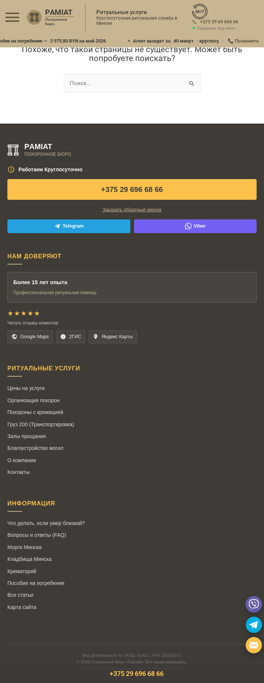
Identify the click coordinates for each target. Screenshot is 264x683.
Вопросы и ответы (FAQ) (36, 535)
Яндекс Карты (113, 337)
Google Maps (30, 337)
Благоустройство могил (35, 448)
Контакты (18, 472)
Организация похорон (33, 400)
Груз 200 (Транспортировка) (40, 424)
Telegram (69, 226)
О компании (21, 460)
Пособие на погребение (36, 583)
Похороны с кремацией (35, 412)
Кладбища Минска (29, 559)
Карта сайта (21, 607)
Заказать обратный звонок (132, 209)
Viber (195, 226)
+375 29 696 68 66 (132, 189)
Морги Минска (24, 547)
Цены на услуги (26, 388)
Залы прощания (26, 436)
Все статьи (20, 595)
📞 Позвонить (243, 41)
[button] (12, 17)
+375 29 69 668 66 (219, 21)
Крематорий (21, 571)
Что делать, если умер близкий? (46, 523)
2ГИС (70, 337)
